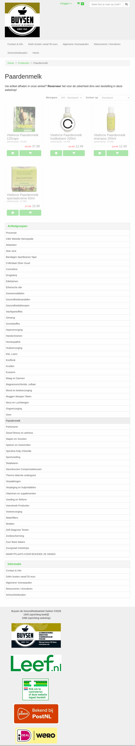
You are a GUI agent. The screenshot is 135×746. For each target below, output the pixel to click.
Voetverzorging (14, 511)
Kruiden (10, 366)
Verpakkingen (13, 481)
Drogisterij (11, 275)
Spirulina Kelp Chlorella (18, 451)
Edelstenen (12, 281)
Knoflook (10, 360)
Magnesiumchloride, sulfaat (20, 384)
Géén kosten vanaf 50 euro (20, 576)
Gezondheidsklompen (17, 305)
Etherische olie (14, 287)
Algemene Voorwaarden (19, 582)
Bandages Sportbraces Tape (21, 257)
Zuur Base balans (15, 542)
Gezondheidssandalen (18, 299)
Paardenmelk (13, 420)
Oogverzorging (14, 408)
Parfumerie (12, 426)
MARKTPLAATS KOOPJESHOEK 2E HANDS (30, 554)
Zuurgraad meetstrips (17, 548)
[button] (66, 3)
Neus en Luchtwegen (17, 402)
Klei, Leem (11, 354)
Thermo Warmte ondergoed (21, 475)
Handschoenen (14, 335)
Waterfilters (12, 517)
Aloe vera (11, 251)
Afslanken (11, 245)
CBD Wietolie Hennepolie (19, 238)
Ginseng (10, 317)
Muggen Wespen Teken (18, 396)
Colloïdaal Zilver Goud (18, 263)
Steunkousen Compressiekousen (24, 469)
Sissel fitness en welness (19, 432)
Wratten (10, 523)
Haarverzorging (14, 329)
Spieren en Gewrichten (18, 445)
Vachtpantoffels (14, 311)
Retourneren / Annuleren (19, 588)
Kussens (10, 372)
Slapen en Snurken (16, 439)
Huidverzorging (14, 348)
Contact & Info (13, 570)
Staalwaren (12, 463)
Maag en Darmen (15, 378)
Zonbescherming (15, 536)
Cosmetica (11, 269)
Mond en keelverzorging (19, 390)
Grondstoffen (13, 323)
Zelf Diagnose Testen (17, 529)
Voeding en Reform (16, 499)
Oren (8, 414)
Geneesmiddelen (15, 293)
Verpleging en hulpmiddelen (21, 487)
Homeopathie (13, 342)
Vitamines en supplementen (21, 493)
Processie (11, 232)
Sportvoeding (13, 457)
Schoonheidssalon (16, 594)
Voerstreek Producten (17, 505)
